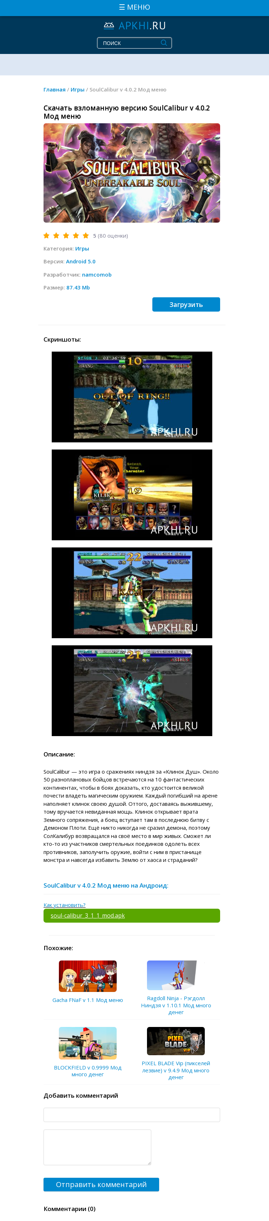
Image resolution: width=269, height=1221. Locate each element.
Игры (82, 248)
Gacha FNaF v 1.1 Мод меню (87, 999)
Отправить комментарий (101, 1184)
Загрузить (186, 304)
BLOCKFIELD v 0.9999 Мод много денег (88, 1071)
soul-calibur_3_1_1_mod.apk (88, 915)
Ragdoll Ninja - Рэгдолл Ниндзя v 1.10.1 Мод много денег (176, 1005)
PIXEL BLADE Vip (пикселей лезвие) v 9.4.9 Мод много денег (176, 1070)
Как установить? (65, 904)
